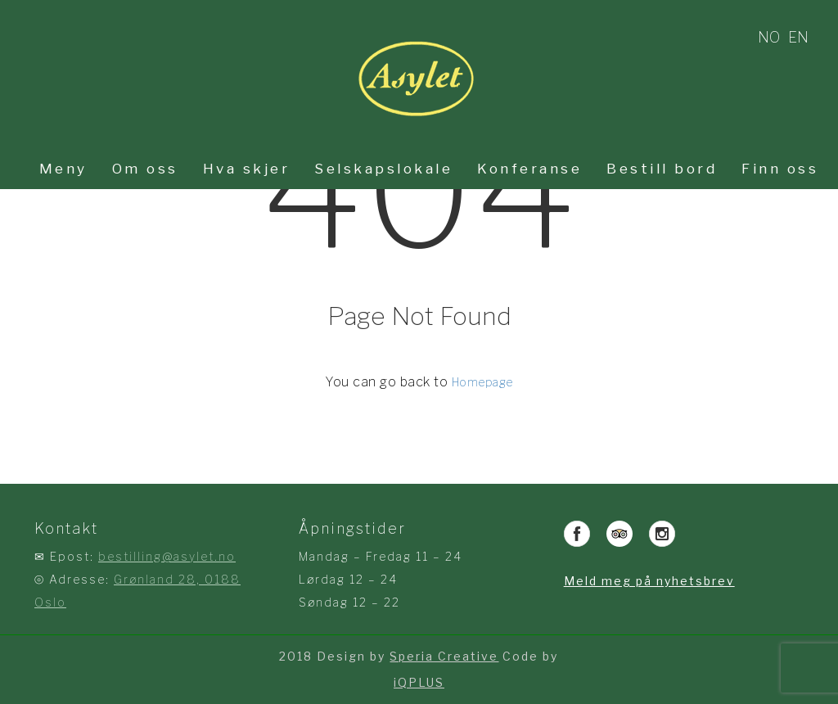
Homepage (482, 382)
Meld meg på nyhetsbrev (649, 581)
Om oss (145, 168)
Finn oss (779, 168)
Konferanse (529, 168)
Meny (63, 168)
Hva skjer (247, 168)
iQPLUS (419, 682)
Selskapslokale (383, 168)
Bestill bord (661, 168)
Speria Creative (444, 656)
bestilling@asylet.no (167, 556)
